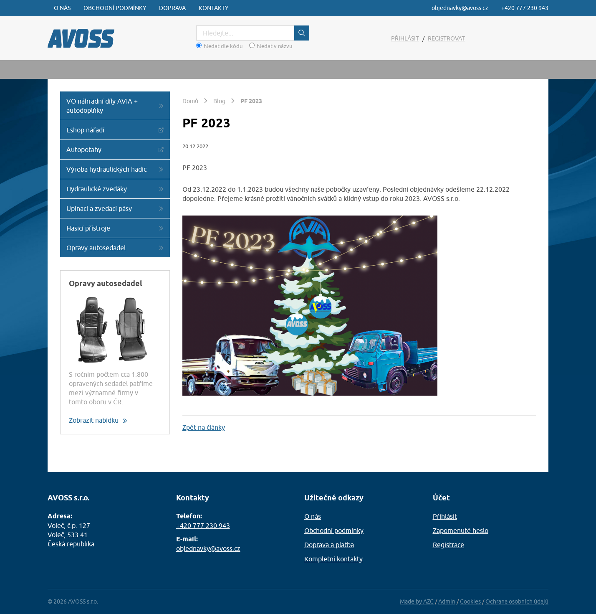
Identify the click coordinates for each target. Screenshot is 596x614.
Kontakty (213, 8)
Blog (219, 101)
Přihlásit (405, 38)
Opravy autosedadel (96, 247)
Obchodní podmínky (114, 8)
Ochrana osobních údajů (516, 601)
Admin (446, 601)
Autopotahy (83, 149)
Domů (190, 101)
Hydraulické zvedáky (96, 189)
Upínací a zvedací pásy (99, 208)
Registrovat (446, 38)
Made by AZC (417, 601)
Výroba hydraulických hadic (106, 169)
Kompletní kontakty (333, 559)
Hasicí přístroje (88, 228)
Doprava (172, 8)
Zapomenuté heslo (460, 530)
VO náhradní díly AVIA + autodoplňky (102, 105)
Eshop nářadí (85, 130)
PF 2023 (251, 101)
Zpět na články (203, 427)
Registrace (448, 544)
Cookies (470, 601)
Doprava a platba (329, 544)
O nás (62, 8)
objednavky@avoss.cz (460, 8)
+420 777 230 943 (524, 8)
